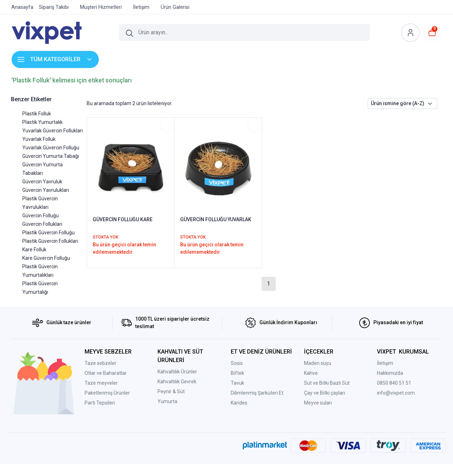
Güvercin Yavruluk (42, 181)
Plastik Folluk (36, 113)
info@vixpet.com (396, 393)
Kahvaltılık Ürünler (177, 371)
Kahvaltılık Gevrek (176, 381)
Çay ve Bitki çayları (324, 393)
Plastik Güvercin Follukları (50, 241)
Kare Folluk (34, 249)
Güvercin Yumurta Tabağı (50, 156)
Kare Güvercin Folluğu (46, 258)
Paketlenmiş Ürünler (107, 393)
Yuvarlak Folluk (39, 139)
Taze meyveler (101, 383)
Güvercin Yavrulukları (45, 190)
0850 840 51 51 (394, 383)
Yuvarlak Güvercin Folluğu (50, 147)
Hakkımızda (390, 373)
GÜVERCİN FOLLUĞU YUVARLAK (215, 219)
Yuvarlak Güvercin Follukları (52, 130)
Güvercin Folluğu (40, 215)
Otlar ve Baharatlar (106, 373)
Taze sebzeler (100, 363)
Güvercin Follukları (42, 224)
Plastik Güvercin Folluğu (48, 232)
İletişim (385, 363)
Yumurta (167, 401)
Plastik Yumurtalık (42, 122)
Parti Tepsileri (100, 403)
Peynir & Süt (171, 391)
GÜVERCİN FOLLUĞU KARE (123, 219)
